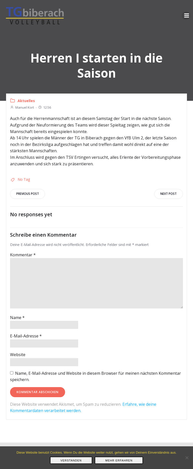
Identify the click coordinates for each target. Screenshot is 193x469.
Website (17, 354)
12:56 (44, 107)
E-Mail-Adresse (26, 336)
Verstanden (71, 460)
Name (17, 317)
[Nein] (186, 457)
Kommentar (23, 255)
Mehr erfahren (118, 460)
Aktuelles (26, 100)
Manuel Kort (22, 107)
